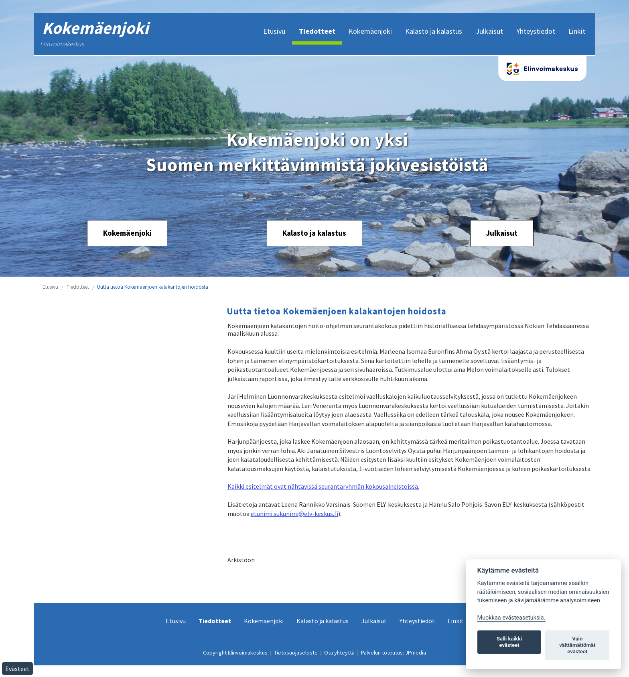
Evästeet (17, 669)
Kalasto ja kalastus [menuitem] (433, 31)
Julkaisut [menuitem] (489, 31)
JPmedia (415, 652)
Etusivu (50, 286)
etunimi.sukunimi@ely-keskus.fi (294, 514)
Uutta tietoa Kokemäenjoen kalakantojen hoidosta (152, 286)
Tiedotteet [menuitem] (317, 31)
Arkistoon (241, 560)
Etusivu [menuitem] (274, 31)
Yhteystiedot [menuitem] (535, 31)
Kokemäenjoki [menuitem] (370, 31)
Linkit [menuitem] (576, 31)
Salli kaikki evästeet (509, 642)
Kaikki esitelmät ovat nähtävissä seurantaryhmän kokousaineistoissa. (323, 486)
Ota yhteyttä (339, 652)
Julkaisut (501, 233)
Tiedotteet (78, 286)
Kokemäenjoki (127, 233)
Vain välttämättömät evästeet (577, 645)
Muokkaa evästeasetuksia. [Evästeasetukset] (511, 617)
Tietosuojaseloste (296, 652)
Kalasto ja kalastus (314, 233)
